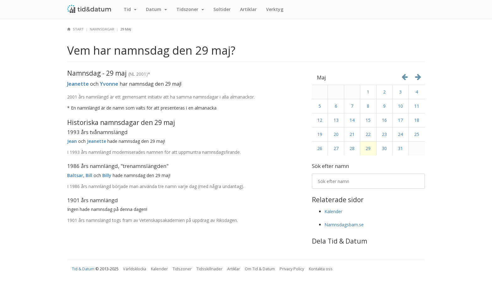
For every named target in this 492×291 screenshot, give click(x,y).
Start (75, 29)
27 (336, 148)
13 (336, 120)
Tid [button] (130, 9)
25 (416, 134)
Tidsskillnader (209, 269)
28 (352, 148)
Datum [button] (156, 9)
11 (416, 106)
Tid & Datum (83, 269)
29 (368, 148)
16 (384, 120)
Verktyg (274, 9)
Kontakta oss (321, 269)
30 (384, 148)
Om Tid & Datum (260, 269)
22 (368, 134)
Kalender (333, 211)
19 (319, 134)
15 (368, 120)
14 (352, 120)
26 (319, 148)
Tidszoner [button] (190, 9)
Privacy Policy (292, 269)
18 (416, 120)
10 (400, 106)
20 (336, 134)
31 (400, 148)
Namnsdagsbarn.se (344, 225)
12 (319, 120)
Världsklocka (134, 269)
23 (384, 134)
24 (400, 134)
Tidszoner (182, 269)
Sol (222, 9)
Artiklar (248, 9)
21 (352, 134)
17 (400, 120)
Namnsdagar (102, 29)
